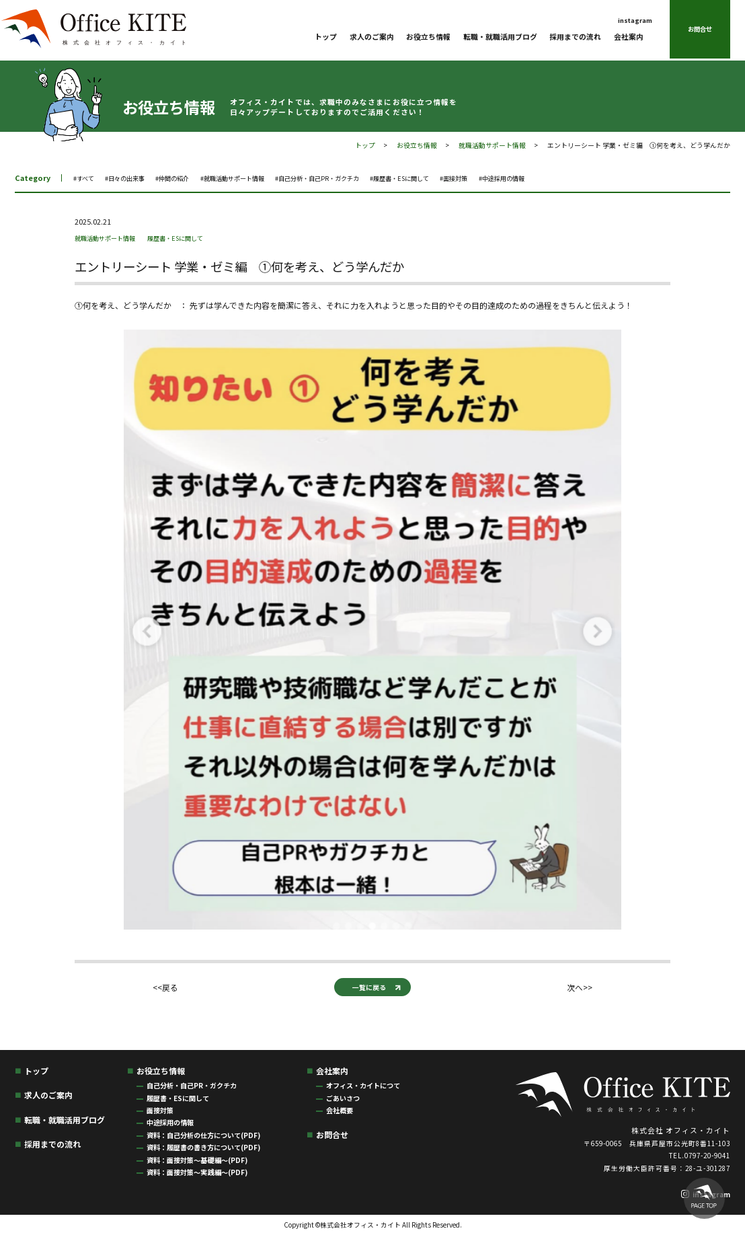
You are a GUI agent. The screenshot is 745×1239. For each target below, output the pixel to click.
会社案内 (628, 37)
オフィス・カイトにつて (363, 1089)
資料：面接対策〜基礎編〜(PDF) (197, 1163)
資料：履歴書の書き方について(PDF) (203, 1151)
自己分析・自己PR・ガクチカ (192, 1089)
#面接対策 (520, 177)
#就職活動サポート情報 (260, 177)
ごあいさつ (343, 1101)
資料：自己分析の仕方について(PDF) (203, 1138)
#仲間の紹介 (189, 177)
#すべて (86, 177)
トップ (326, 37)
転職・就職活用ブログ (500, 37)
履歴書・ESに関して (194, 237)
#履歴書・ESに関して (457, 177)
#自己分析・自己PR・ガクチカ (360, 177)
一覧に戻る (368, 988)
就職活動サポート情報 (492, 145)
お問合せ (700, 30)
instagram (635, 21)
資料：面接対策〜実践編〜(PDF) (197, 1175)
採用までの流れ (575, 37)
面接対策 (160, 1114)
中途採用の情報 (170, 1126)
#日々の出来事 (134, 177)
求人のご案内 (372, 37)
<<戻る (163, 989)
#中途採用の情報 (576, 177)
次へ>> (581, 989)
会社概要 (339, 1114)
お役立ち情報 (428, 37)
